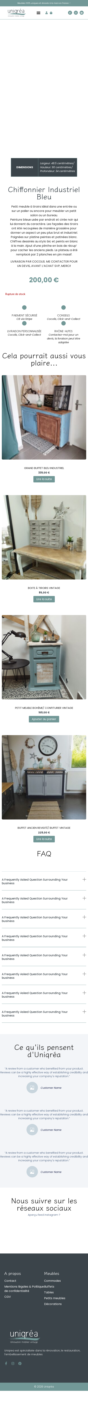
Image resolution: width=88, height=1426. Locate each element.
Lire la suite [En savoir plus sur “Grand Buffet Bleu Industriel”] (44, 514)
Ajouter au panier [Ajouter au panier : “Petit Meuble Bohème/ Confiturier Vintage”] (44, 754)
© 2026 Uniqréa (44, 1422)
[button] (39, 13)
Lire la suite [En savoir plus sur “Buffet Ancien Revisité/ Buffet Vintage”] (44, 874)
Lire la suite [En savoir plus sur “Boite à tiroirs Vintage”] (44, 634)
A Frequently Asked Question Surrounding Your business (35, 916)
